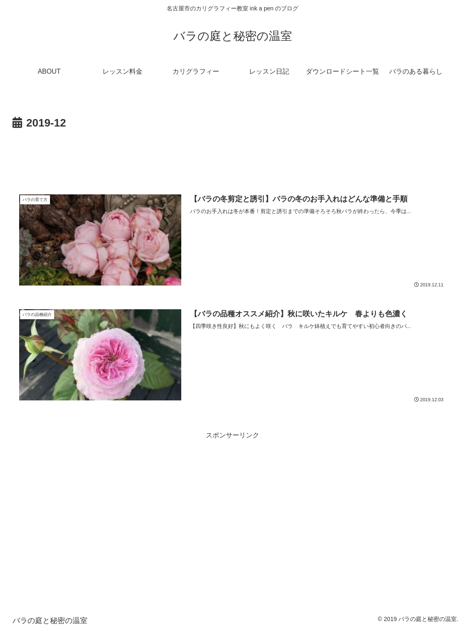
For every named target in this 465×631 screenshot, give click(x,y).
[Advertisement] (232, 155)
